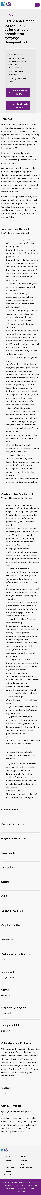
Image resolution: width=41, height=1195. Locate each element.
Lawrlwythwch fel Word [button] (20, 106)
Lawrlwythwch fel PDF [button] (20, 92)
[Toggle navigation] (37, 4)
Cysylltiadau (10, 1160)
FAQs (23, 1156)
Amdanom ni (26, 1160)
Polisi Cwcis (10, 1167)
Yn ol (11, 14)
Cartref (8, 1156)
